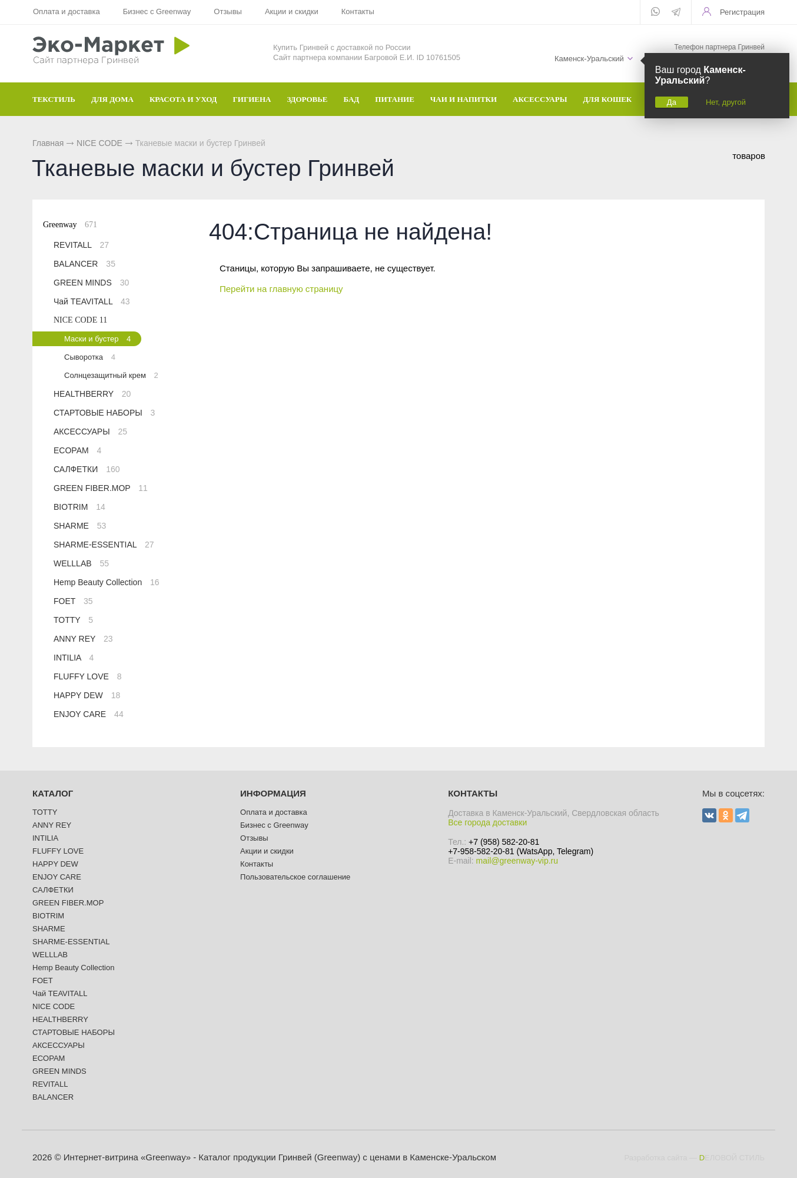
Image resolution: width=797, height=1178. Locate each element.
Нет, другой (726, 102)
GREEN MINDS (91, 282)
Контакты (357, 11)
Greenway (70, 224)
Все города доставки (487, 822)
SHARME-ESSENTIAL (104, 544)
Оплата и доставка (66, 11)
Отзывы (228, 11)
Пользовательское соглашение (295, 876)
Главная (48, 143)
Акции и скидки (291, 11)
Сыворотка (89, 357)
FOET (73, 601)
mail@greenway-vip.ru (517, 860)
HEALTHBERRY (92, 394)
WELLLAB (81, 563)
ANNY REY (83, 638)
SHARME (80, 525)
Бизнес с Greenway (157, 11)
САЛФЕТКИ (86, 469)
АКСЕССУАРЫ (90, 431)
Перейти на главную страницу (281, 289)
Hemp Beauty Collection (107, 582)
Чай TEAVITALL (92, 301)
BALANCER (84, 263)
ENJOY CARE (89, 714)
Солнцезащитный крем (111, 375)
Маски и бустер (97, 338)
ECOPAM (77, 450)
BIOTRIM (79, 507)
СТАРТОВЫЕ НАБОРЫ (104, 412)
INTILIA (74, 657)
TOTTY (73, 620)
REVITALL (81, 245)
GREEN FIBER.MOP (101, 488)
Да (671, 102)
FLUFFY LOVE (88, 676)
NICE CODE (99, 143)
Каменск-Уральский (589, 58)
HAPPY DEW (87, 695)
